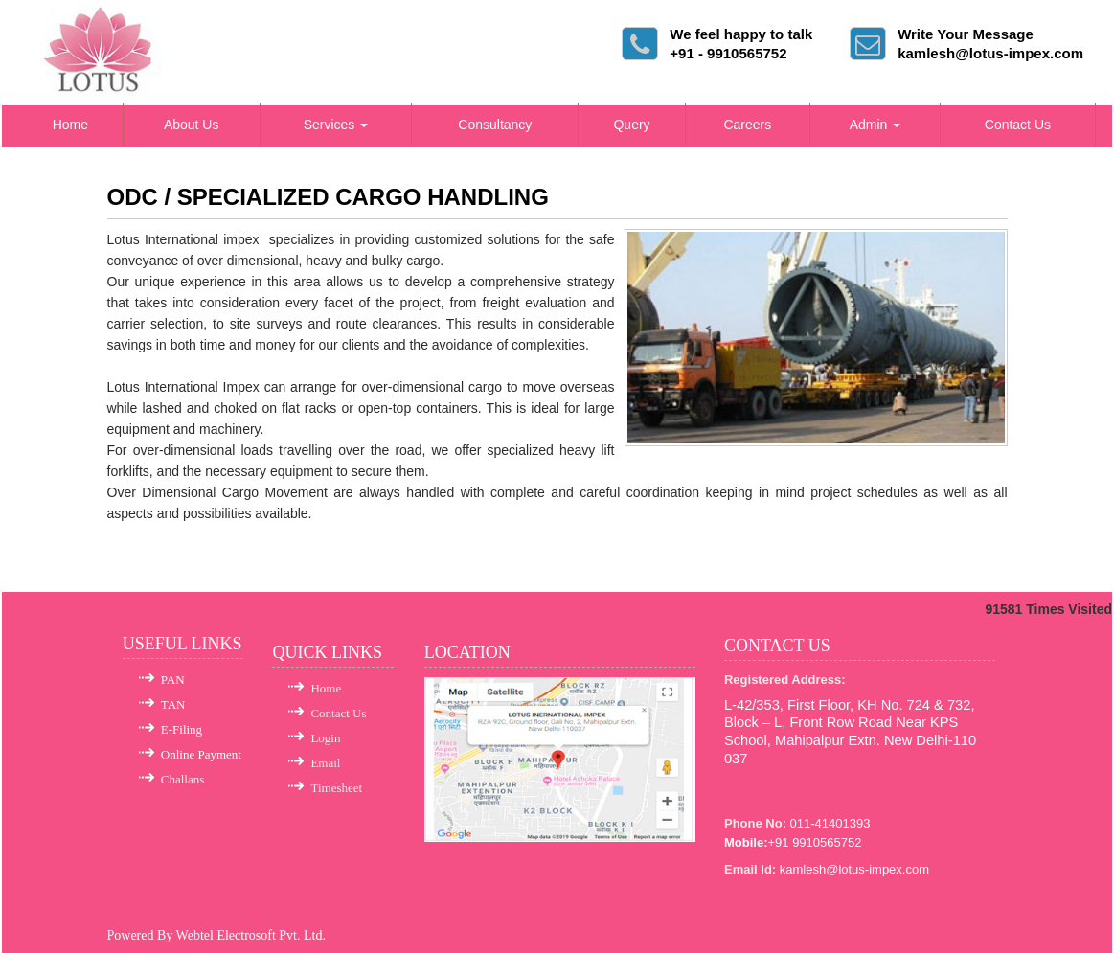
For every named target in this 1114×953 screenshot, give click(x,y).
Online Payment (201, 754)
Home (70, 124)
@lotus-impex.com (877, 869)
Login (325, 738)
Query (631, 124)
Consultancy (495, 124)
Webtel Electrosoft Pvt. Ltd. (251, 935)
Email (325, 763)
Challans (183, 779)
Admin (875, 124)
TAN (173, 704)
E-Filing (181, 729)
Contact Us (1018, 124)
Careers (747, 124)
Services (336, 124)
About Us (191, 124)
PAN (173, 679)
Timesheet (336, 788)
